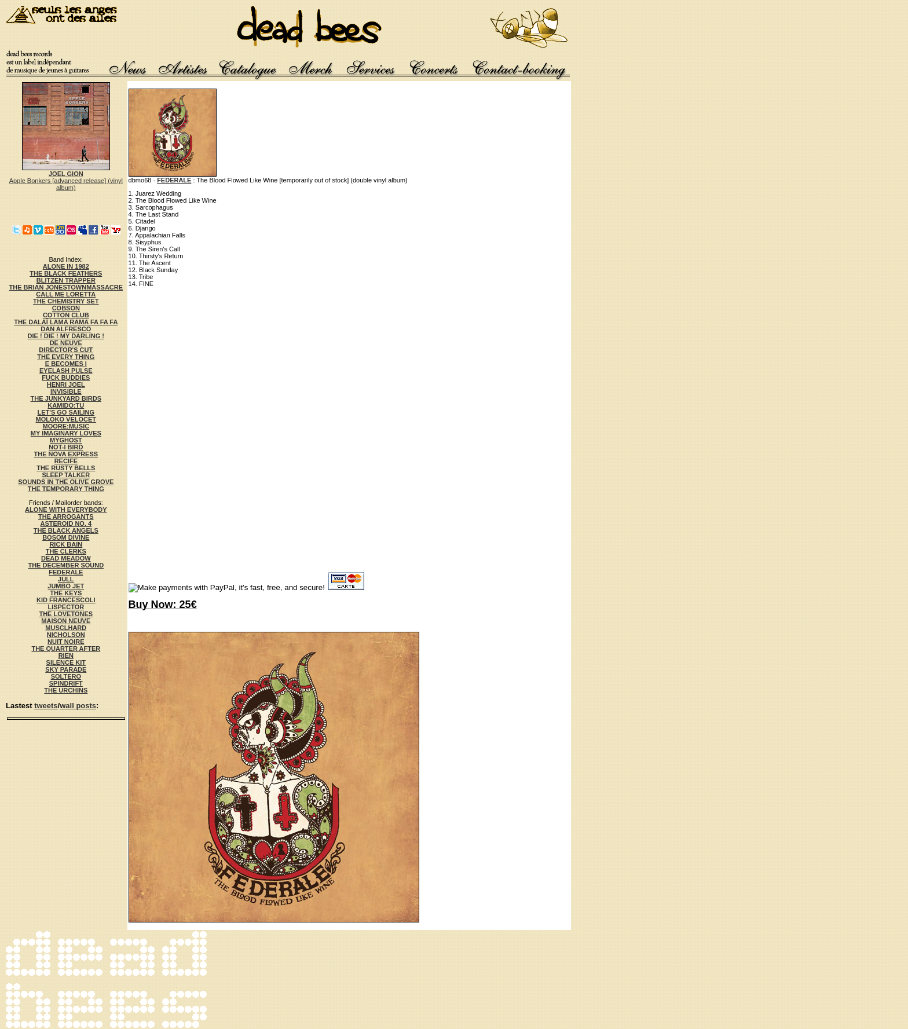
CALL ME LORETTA (66, 294)
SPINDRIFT (66, 683)
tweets (45, 705)
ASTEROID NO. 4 (65, 523)
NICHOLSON (66, 634)
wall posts (78, 705)
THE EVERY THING (65, 356)
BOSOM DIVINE (65, 537)
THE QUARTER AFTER (65, 648)
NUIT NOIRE (66, 641)
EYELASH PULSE (66, 370)
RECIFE (66, 460)
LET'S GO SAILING (66, 412)
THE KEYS (66, 592)
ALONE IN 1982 (66, 266)
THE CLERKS (66, 551)
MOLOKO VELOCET (66, 419)
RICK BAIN (65, 544)
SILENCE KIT (66, 662)
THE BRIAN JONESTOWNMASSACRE (66, 287)
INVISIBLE (66, 391)
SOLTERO (66, 676)
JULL (66, 579)
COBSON (66, 308)
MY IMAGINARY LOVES (66, 433)
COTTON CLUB (66, 315)
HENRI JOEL (66, 384)
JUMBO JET (65, 586)
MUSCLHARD (65, 627)
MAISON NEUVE (65, 620)
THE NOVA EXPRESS (66, 454)
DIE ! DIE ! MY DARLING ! (66, 335)
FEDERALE (66, 572)
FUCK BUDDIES (66, 377)
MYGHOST (66, 440)
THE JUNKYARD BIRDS (66, 398)
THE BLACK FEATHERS (66, 273)
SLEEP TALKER (66, 474)
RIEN (66, 655)
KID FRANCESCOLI (65, 599)
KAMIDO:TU (65, 405)
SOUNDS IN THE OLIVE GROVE (66, 481)
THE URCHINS (65, 690)
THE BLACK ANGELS (66, 530)
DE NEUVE (66, 342)
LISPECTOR (65, 606)
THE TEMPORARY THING (66, 488)
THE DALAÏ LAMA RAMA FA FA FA (66, 321)
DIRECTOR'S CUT (66, 349)
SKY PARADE (65, 669)
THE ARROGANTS (66, 516)
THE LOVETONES (66, 613)
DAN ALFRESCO (66, 328)
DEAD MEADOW (66, 558)
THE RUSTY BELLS (65, 467)
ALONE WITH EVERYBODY (66, 509)
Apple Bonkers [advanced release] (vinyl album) (66, 177)
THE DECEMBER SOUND (66, 565)
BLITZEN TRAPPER (66, 280)
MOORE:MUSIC (65, 426)
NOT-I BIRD (66, 447)
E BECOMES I (66, 363)
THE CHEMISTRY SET (66, 301)
